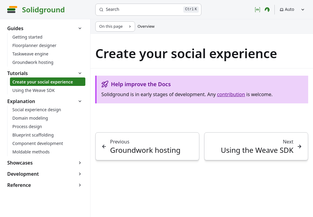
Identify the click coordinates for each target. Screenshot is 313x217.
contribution (231, 94)
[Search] (148, 10)
